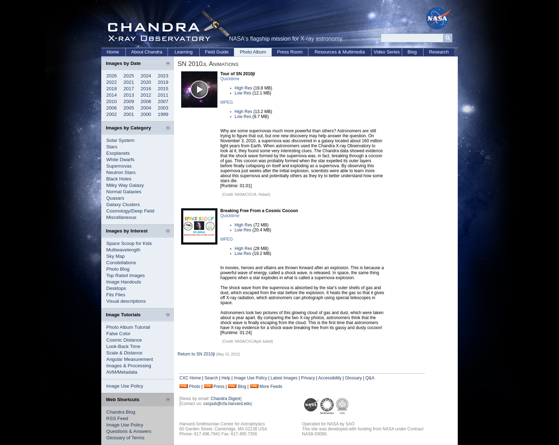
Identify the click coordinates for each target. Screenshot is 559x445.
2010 (111, 101)
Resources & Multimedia (340, 52)
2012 (145, 95)
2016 (145, 88)
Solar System (120, 140)
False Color (118, 333)
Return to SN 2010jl (196, 354)
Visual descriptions (126, 301)
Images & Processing (128, 365)
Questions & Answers (129, 431)
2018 (111, 88)
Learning (184, 52)
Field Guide (217, 52)
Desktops (116, 288)
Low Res (243, 93)
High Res (243, 88)
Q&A (369, 377)
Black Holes (118, 178)
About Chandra (146, 52)
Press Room (290, 52)
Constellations (121, 262)
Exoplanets (118, 153)
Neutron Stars (120, 172)
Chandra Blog (120, 412)
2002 (111, 114)
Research (439, 52)
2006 (111, 108)
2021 (128, 82)
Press (219, 386)
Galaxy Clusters (123, 204)
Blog (412, 52)
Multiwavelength (123, 249)
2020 (145, 82)
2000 (145, 114)
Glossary (353, 377)
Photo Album (253, 52)
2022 (111, 82)
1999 (163, 114)
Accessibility (330, 377)
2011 (163, 95)
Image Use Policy (124, 386)
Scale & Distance (124, 353)
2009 (128, 101)
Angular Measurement (129, 359)
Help (225, 377)
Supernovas (119, 166)
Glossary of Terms (125, 437)
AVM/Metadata (121, 372)
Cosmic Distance (124, 340)
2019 (163, 82)
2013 (128, 95)
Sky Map (115, 256)
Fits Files (115, 294)
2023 (163, 75)
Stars (111, 146)
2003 (163, 108)
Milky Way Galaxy (125, 185)
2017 (128, 88)
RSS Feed (117, 418)
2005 (128, 108)
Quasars (115, 198)
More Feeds (271, 386)
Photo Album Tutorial (128, 327)
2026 (111, 75)
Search (211, 377)
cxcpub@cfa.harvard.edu (227, 403)
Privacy (308, 377)
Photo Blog (117, 269)
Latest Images (284, 377)
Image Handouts (123, 282)
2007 (163, 101)
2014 (111, 95)
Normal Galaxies (124, 191)
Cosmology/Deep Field (130, 211)
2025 (128, 75)
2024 (145, 75)
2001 (128, 114)
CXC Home (190, 377)
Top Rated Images (125, 275)
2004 (145, 108)
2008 (145, 101)
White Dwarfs (120, 159)
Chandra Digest (225, 398)
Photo (194, 386)
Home (113, 52)
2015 (163, 88)
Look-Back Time (123, 346)
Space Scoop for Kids (129, 243)
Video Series (387, 52)
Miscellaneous (121, 217)
